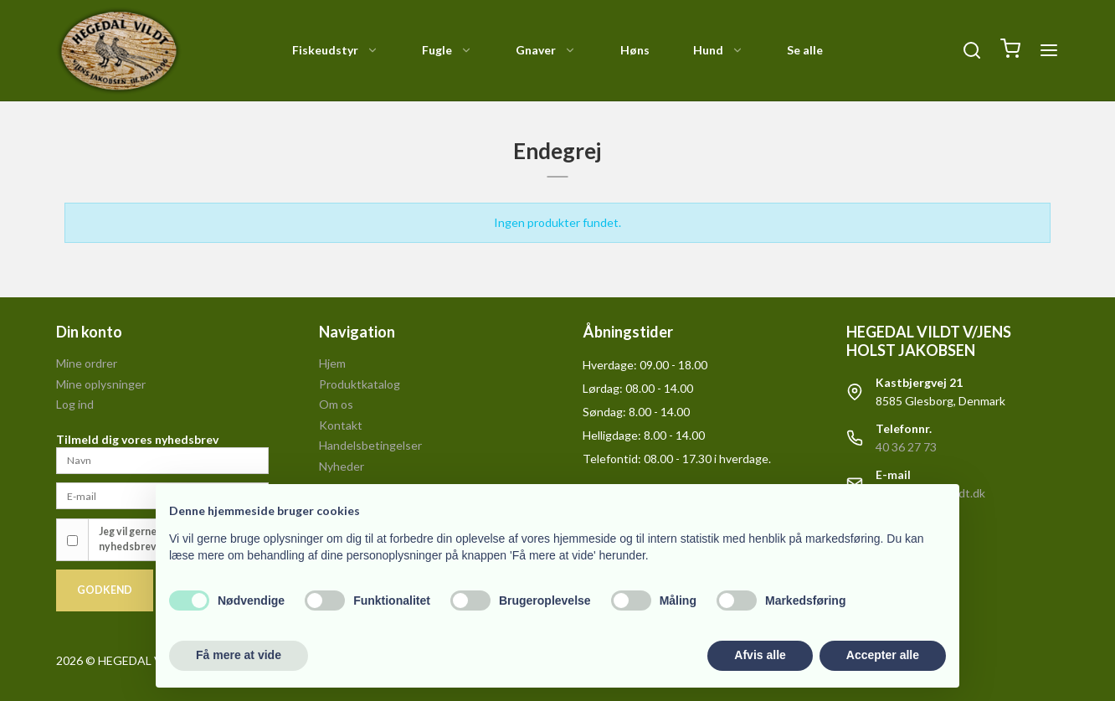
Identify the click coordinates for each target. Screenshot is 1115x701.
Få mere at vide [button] (238, 655)
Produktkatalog (359, 384)
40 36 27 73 (906, 447)
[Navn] (163, 459)
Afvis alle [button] (759, 655)
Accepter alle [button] (882, 655)
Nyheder (341, 466)
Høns (635, 50)
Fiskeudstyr (335, 50)
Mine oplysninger (101, 384)
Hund (718, 50)
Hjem (332, 363)
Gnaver (546, 50)
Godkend (104, 590)
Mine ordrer (86, 363)
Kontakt (340, 425)
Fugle (447, 50)
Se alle (805, 50)
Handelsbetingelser (370, 445)
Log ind (75, 404)
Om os (336, 404)
